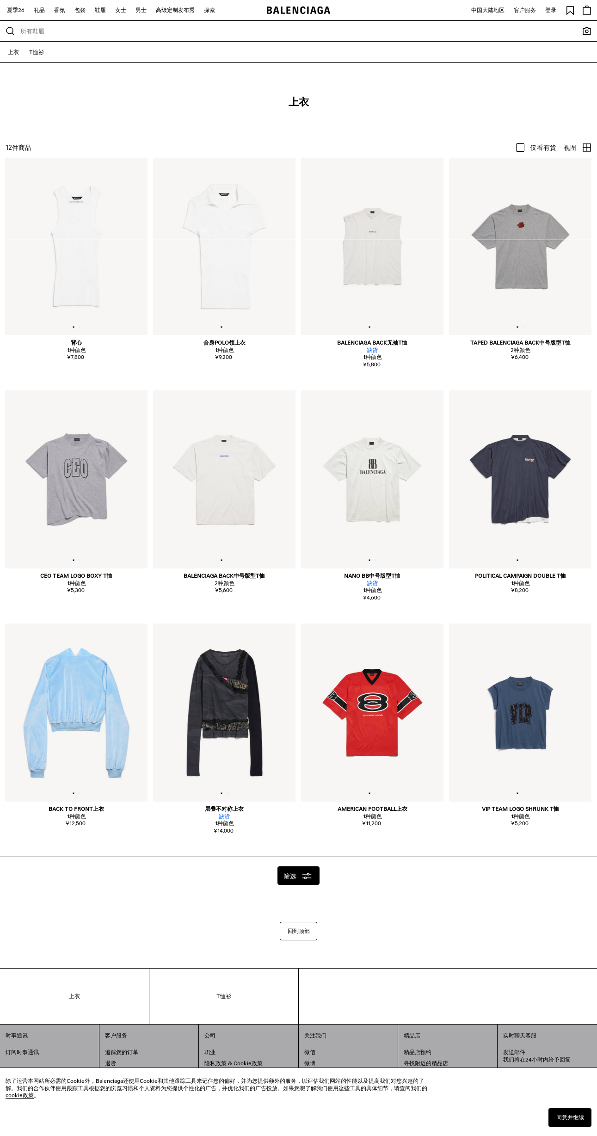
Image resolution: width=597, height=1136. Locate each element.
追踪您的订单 (121, 1052)
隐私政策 (215, 1063)
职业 (209, 1052)
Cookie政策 (248, 1063)
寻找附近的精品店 (426, 1063)
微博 (309, 1063)
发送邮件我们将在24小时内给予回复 (537, 1056)
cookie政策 (20, 1095)
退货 (110, 1063)
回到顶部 (299, 930)
